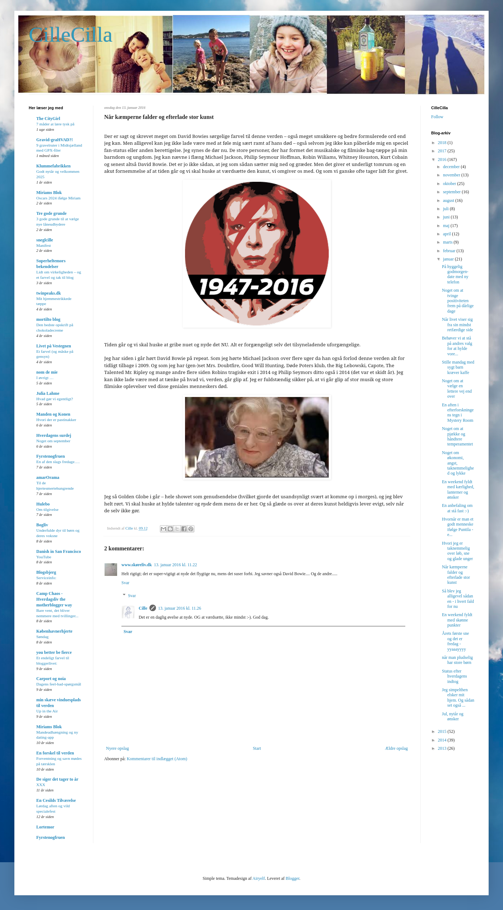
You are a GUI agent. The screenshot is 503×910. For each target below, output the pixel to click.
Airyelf (258, 878)
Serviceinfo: (46, 578)
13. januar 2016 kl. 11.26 (179, 608)
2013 (443, 748)
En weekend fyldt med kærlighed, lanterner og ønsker (458, 489)
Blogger (292, 878)
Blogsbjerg (46, 572)
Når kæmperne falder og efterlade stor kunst (456, 574)
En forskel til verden (55, 753)
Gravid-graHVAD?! (54, 139)
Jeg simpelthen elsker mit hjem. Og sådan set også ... (458, 697)
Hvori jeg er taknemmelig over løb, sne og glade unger (457, 551)
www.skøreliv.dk (136, 564)
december (452, 166)
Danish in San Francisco (58, 551)
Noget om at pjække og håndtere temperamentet (457, 436)
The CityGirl (48, 118)
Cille (143, 608)
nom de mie (46, 372)
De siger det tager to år (57, 779)
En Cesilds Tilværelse (56, 800)
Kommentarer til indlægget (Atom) (157, 758)
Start (257, 748)
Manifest (43, 245)
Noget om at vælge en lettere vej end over (457, 388)
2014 (443, 740)
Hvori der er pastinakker (56, 419)
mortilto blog (48, 319)
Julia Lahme (47, 393)
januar (449, 259)
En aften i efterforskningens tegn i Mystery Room (458, 412)
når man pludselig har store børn (457, 660)
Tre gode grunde (51, 213)
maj (447, 225)
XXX (40, 784)
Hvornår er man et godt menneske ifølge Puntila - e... (458, 527)
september (452, 191)
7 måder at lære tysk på (55, 124)
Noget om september (53, 441)
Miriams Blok (49, 192)
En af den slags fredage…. (58, 461)
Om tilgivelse (47, 509)
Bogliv (42, 524)
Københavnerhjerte (54, 631)
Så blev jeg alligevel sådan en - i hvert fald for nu (458, 598)
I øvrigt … (45, 377)
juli (446, 208)
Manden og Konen (53, 414)
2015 (443, 731)
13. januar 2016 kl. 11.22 (175, 564)
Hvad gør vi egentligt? (54, 399)
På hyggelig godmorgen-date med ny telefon (455, 274)
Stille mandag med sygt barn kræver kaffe (458, 367)
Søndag (42, 636)
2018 (443, 142)
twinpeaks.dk (48, 293)
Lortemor (45, 827)
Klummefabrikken (53, 165)
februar (450, 250)
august (449, 200)
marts (448, 242)
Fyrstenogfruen (50, 456)
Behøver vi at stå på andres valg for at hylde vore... (457, 346)
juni (447, 217)
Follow (437, 116)
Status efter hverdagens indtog (454, 676)
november (452, 174)
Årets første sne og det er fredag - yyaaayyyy (455, 641)
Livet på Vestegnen (53, 345)
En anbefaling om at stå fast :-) (457, 508)
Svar (125, 582)
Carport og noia (51, 678)
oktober (450, 183)
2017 (443, 150)
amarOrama (47, 477)
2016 (443, 159)
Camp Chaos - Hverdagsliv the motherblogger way (54, 599)
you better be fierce (54, 652)
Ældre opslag (396, 748)
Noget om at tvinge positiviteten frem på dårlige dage (458, 301)
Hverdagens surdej (53, 435)
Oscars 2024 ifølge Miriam (58, 198)
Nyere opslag (117, 748)
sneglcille (44, 239)
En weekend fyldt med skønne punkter (457, 620)
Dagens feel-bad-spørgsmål (58, 684)
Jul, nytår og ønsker (452, 716)
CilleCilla (70, 34)
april (447, 233)
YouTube (43, 557)
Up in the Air (47, 711)
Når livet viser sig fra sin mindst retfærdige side (457, 324)
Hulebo (43, 504)
